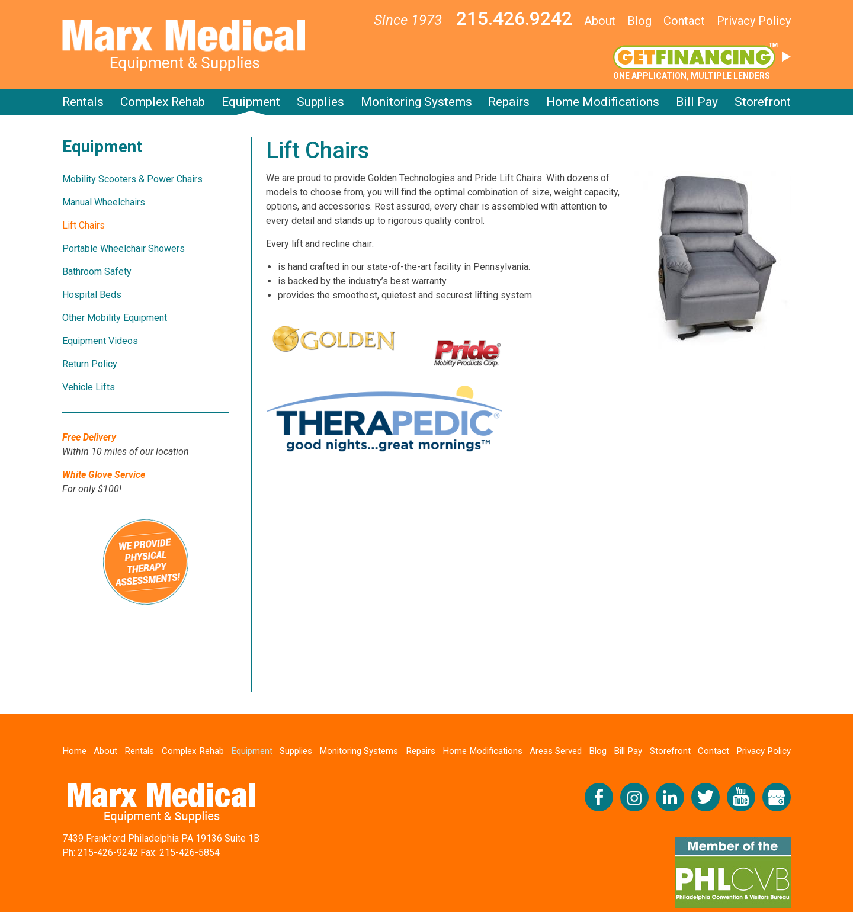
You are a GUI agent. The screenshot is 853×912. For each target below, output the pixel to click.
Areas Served (559, 751)
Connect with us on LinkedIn (670, 797)
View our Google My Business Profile (776, 797)
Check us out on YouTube (741, 797)
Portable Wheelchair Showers (123, 248)
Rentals (83, 102)
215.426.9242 (514, 18)
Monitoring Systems (416, 102)
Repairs (509, 102)
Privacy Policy (754, 21)
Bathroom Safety (97, 271)
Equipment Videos (100, 340)
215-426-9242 (108, 853)
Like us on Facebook (599, 797)
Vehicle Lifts (88, 387)
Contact (684, 21)
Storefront (763, 102)
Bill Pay (697, 102)
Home (75, 751)
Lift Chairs (83, 225)
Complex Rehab (162, 102)
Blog (639, 21)
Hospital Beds (91, 294)
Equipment (251, 102)
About (599, 21)
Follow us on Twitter (705, 797)
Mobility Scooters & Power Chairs (132, 179)
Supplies (320, 102)
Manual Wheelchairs (103, 202)
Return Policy (89, 364)
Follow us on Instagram (634, 797)
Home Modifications (602, 102)
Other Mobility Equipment (114, 317)
